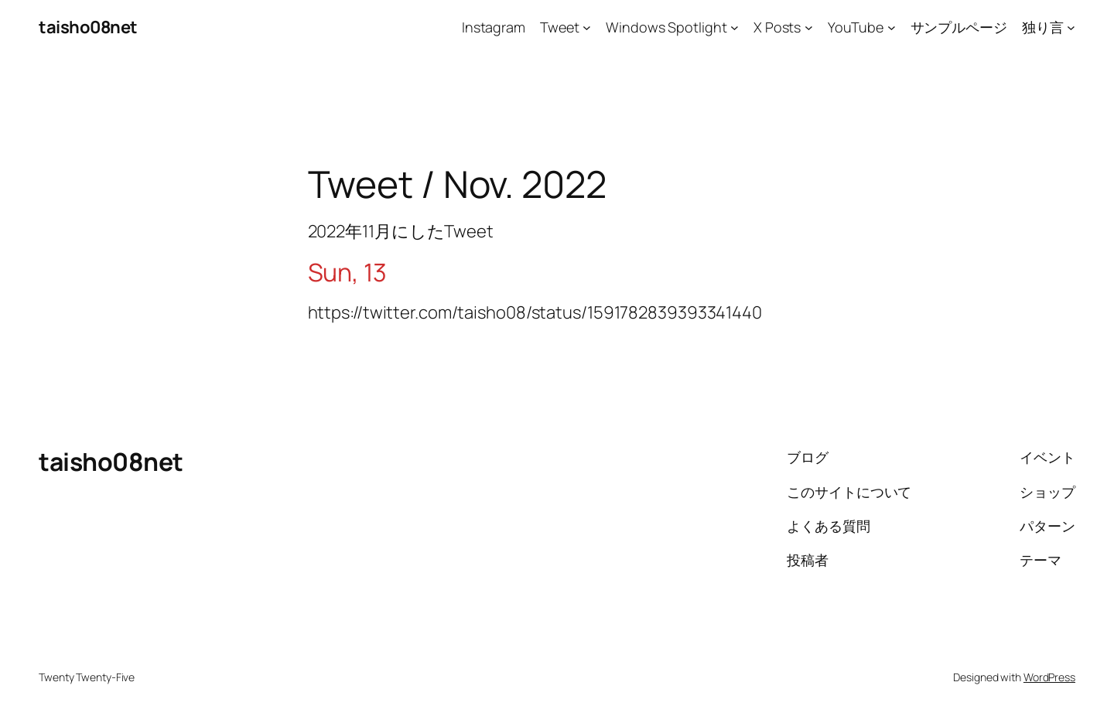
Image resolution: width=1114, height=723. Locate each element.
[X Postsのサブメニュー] (809, 27)
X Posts (777, 27)
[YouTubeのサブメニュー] (891, 27)
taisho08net (88, 27)
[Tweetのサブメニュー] (587, 27)
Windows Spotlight (666, 27)
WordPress (1049, 677)
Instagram (493, 27)
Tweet (559, 27)
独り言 (1043, 27)
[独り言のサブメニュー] (1071, 27)
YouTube (855, 27)
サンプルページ (959, 27)
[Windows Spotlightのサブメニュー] (734, 27)
